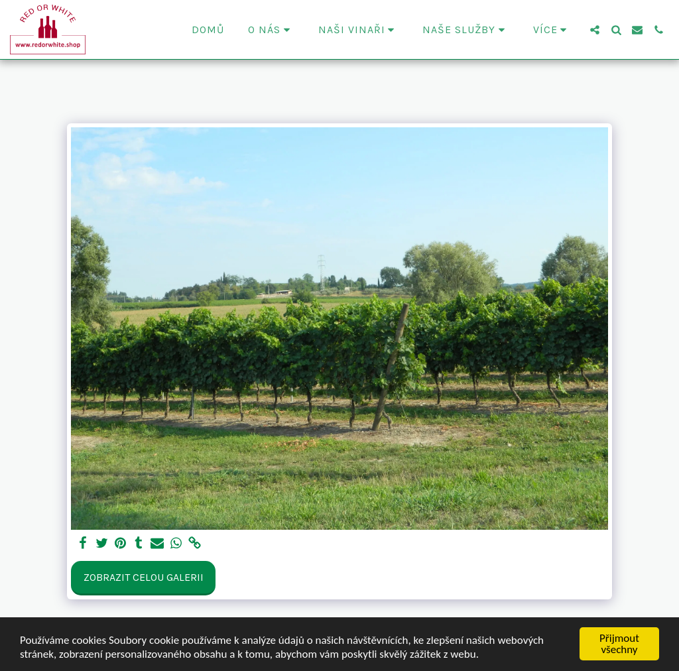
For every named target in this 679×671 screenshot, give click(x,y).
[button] (271, 29)
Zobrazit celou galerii (144, 577)
